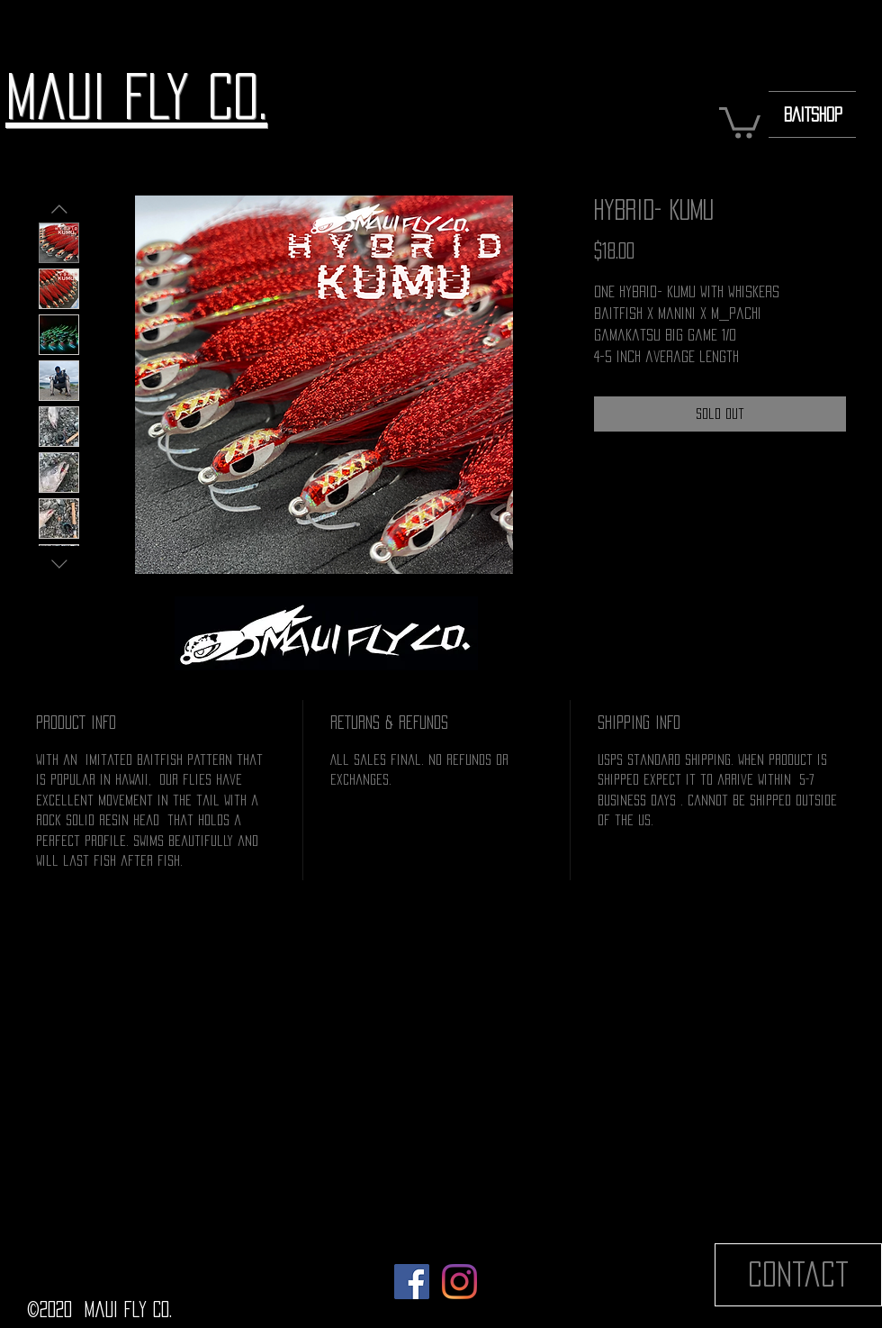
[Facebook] (411, 1281)
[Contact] (798, 1274)
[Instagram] (459, 1281)
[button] (739, 121)
